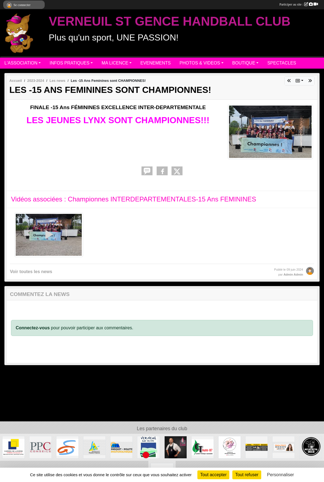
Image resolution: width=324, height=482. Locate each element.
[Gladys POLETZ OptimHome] (283, 447)
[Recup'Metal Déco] (310, 447)
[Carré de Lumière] (13, 447)
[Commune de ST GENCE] (67, 447)
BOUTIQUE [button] (243, 63)
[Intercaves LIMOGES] (175, 447)
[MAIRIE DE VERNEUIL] (148, 447)
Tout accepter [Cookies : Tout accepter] (213, 474)
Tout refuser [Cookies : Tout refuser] (246, 474)
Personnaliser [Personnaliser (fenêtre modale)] (280, 474)
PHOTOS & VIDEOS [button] (199, 63)
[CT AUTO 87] (202, 447)
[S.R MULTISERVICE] (256, 447)
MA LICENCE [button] (115, 63)
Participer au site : (298, 4)
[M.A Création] (229, 447)
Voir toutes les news (31, 271)
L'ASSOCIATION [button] (20, 63)
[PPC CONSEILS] (40, 447)
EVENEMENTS (155, 63)
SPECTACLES (281, 63)
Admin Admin (293, 274)
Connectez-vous (33, 327)
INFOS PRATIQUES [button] (69, 63)
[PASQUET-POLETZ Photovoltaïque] (121, 447)
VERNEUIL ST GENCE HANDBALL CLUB (169, 21)
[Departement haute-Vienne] (94, 447)
